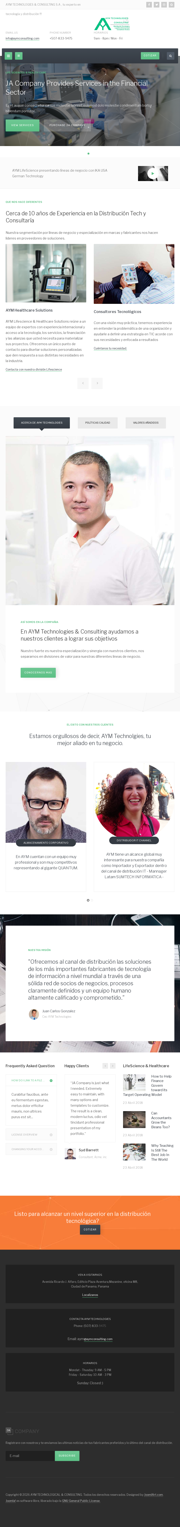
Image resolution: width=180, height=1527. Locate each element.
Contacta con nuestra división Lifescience (34, 369)
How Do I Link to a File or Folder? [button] (34, 1080)
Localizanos (90, 1295)
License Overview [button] (34, 1134)
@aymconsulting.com (98, 1339)
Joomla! (11, 1501)
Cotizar (150, 55)
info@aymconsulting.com (22, 38)
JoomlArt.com (153, 1494)
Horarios (101, 32)
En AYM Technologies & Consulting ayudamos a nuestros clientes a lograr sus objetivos (80, 635)
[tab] (31, 1080)
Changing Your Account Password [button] (34, 1149)
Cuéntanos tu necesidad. (110, 348)
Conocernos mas (38, 672)
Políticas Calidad (97, 422)
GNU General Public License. (81, 1501)
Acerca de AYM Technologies (41, 422)
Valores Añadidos (145, 422)
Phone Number (60, 32)
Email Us (12, 32)
